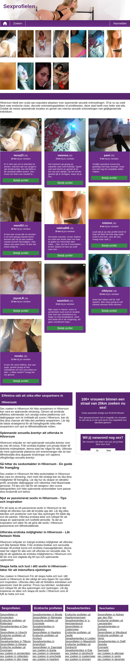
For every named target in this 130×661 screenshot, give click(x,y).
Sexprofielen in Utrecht (13, 632)
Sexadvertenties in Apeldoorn (43, 628)
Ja (97, 450)
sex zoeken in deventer (111, 659)
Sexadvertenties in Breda (47, 614)
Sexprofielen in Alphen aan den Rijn (111, 616)
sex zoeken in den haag (14, 659)
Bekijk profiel (20, 180)
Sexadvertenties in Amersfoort (43, 643)
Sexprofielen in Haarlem (46, 632)
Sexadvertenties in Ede (78, 650)
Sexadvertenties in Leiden (80, 638)
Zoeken (17, 23)
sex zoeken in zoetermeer (80, 656)
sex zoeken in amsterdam (15, 653)
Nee (108, 450)
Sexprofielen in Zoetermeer (74, 628)
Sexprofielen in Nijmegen (47, 617)
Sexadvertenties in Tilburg (15, 641)
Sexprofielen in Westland (112, 632)
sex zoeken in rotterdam (14, 656)
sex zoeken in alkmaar (111, 653)
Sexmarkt (103, 650)
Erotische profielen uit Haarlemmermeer (78, 616)
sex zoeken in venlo (109, 656)
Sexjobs (102, 644)
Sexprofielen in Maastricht (80, 641)
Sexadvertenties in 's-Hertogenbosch (77, 622)
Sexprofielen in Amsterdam (9, 616)
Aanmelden (120, 23)
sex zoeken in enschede (46, 656)
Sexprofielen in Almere (13, 644)
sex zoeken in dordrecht (79, 653)
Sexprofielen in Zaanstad (47, 647)
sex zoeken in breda (44, 650)
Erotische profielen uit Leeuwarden (110, 622)
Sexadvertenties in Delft (112, 641)
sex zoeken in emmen (78, 659)
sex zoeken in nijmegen (46, 653)
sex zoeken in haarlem (45, 659)
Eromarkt (103, 647)
